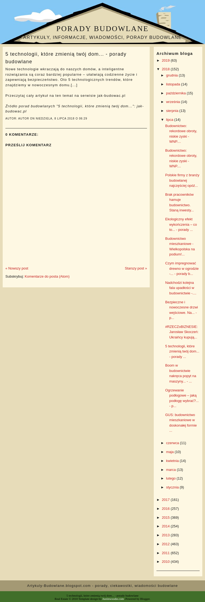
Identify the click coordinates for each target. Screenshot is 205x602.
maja (170, 452)
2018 (166, 69)
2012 (166, 544)
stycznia (173, 487)
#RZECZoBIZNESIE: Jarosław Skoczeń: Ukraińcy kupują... (181, 332)
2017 (166, 500)
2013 (166, 535)
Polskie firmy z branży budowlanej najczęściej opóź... (182, 180)
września (173, 102)
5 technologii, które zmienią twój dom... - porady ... (182, 351)
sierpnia (172, 111)
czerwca (173, 443)
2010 (166, 562)
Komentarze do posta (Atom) (47, 276)
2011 (166, 553)
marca (171, 470)
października (176, 93)
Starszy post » (136, 268)
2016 (166, 509)
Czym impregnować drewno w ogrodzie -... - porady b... (182, 268)
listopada (173, 84)
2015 (166, 517)
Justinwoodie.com (113, 598)
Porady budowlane (102, 28)
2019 (166, 60)
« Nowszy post (16, 268)
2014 (166, 526)
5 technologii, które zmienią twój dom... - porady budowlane (66, 57)
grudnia (172, 75)
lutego (171, 478)
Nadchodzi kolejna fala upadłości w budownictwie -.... (180, 288)
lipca (170, 120)
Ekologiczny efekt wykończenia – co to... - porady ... (181, 224)
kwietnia (173, 461)
